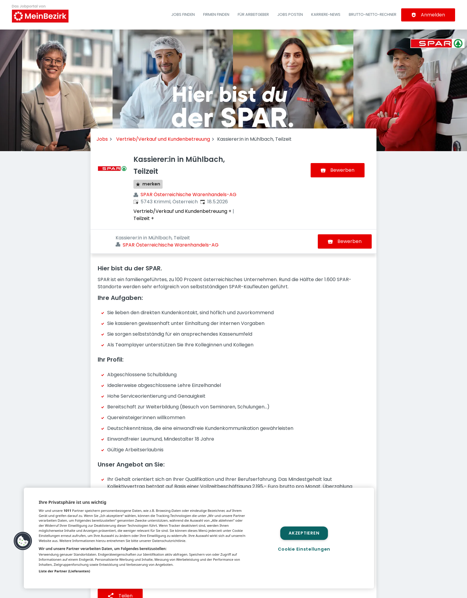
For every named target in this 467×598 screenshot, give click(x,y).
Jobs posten (290, 14)
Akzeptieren (304, 533)
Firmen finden (216, 14)
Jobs (102, 139)
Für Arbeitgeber (253, 14)
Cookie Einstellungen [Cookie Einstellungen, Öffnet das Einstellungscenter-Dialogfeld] (304, 549)
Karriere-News (325, 14)
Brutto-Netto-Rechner (372, 14)
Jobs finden (183, 14)
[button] (22, 541)
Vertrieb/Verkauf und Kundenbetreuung (163, 139)
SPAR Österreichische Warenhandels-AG (188, 194)
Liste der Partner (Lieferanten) (64, 571)
